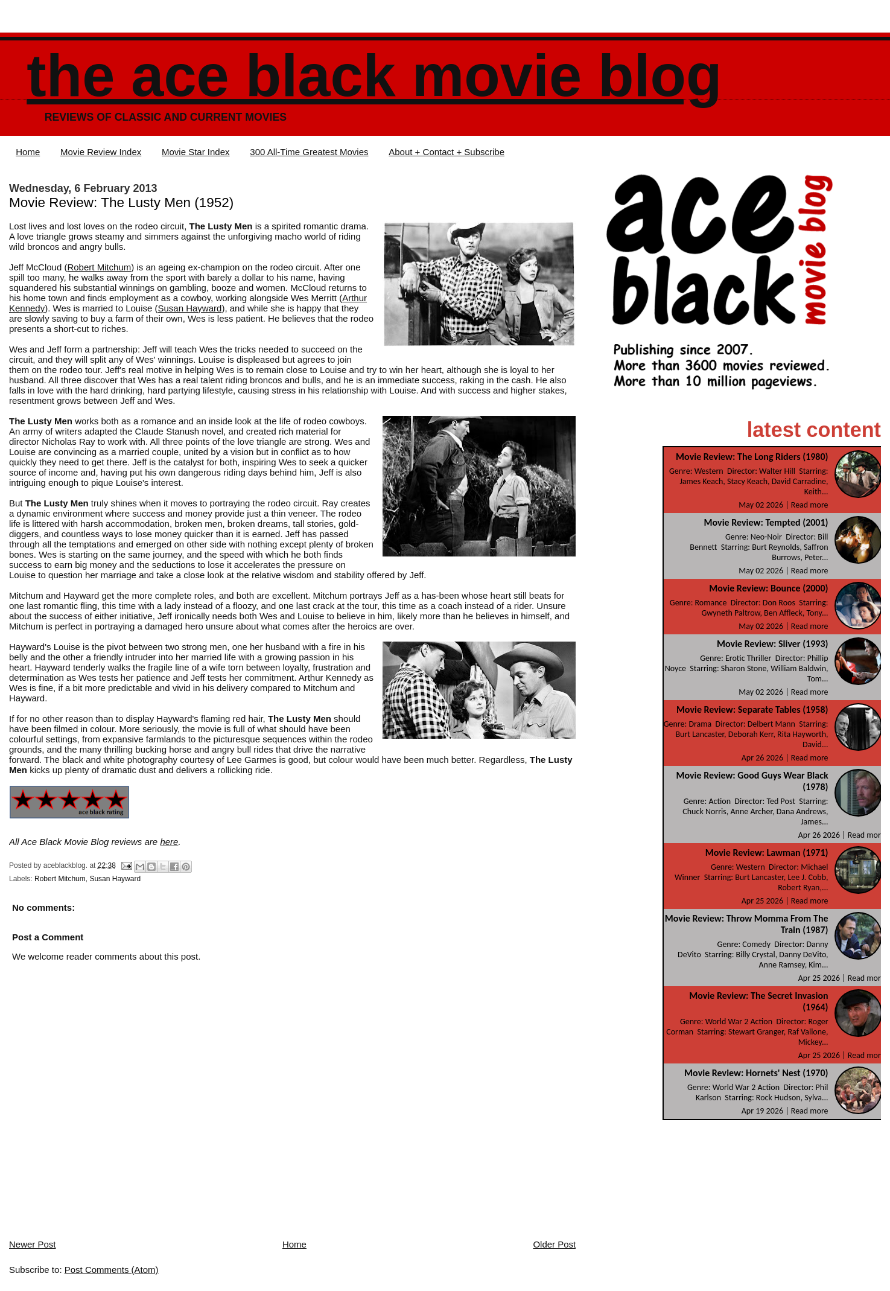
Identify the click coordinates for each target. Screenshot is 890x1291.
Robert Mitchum (99, 267)
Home (28, 152)
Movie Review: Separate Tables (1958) (752, 709)
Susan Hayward (190, 308)
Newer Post (32, 1244)
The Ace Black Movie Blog (374, 76)
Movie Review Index (100, 152)
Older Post (554, 1244)
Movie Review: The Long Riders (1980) (752, 456)
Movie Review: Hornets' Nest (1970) (756, 1073)
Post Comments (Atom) (112, 1269)
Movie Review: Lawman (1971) (766, 852)
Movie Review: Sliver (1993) (772, 643)
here (169, 842)
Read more (809, 505)
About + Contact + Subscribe (446, 152)
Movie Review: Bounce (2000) (768, 588)
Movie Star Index (196, 152)
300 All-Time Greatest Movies (309, 152)
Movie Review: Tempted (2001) (766, 522)
